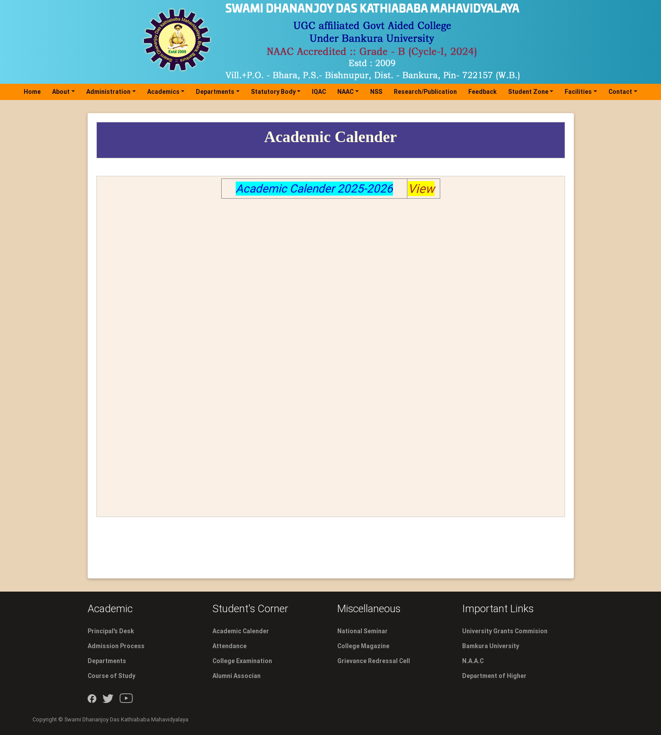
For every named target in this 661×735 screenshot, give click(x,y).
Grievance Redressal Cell (373, 661)
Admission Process (116, 646)
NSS (376, 92)
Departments (107, 661)
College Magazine (363, 646)
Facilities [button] (578, 92)
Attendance (229, 646)
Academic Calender (240, 631)
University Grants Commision (505, 631)
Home (34, 91)
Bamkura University (490, 646)
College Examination (242, 661)
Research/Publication (425, 92)
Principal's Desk (111, 631)
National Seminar (362, 631)
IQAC (319, 92)
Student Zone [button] (528, 92)
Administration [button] (108, 92)
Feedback (482, 92)
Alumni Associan (236, 676)
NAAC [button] (345, 92)
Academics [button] (163, 92)
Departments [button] (215, 92)
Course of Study (111, 676)
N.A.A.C (473, 661)
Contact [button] (620, 92)
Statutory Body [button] (273, 92)
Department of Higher (494, 676)
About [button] (61, 92)
